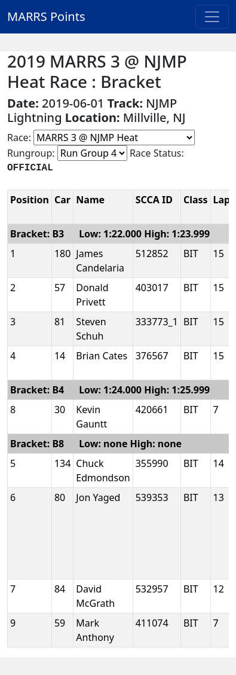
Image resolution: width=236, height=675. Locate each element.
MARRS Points (46, 16)
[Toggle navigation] (212, 17)
